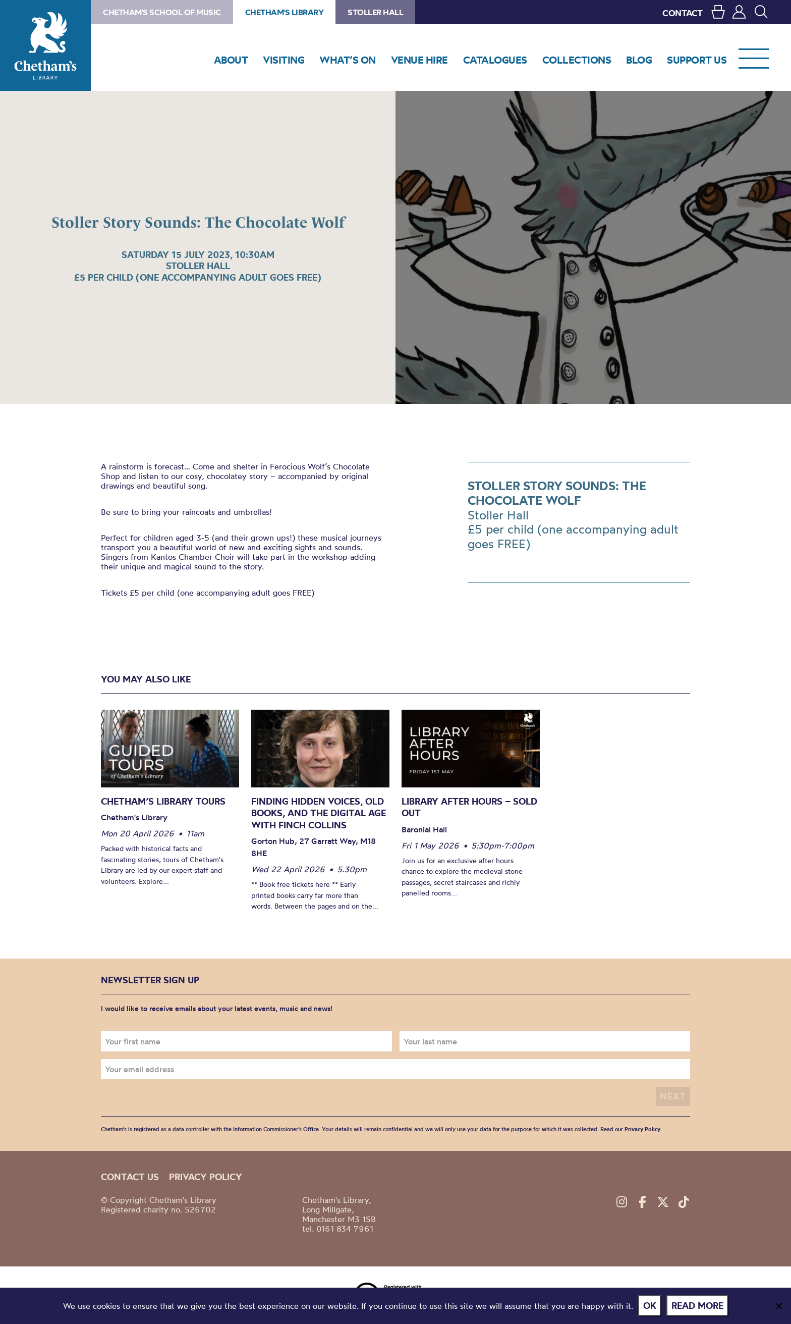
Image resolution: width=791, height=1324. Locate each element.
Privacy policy (205, 1177)
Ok (649, 1305)
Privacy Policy (642, 1129)
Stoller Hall (375, 12)
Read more (697, 1305)
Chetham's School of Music (162, 12)
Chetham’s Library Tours (163, 801)
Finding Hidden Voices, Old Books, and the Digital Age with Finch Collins (318, 813)
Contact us (130, 1177)
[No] (778, 1306)
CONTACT (682, 13)
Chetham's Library (45, 45)
